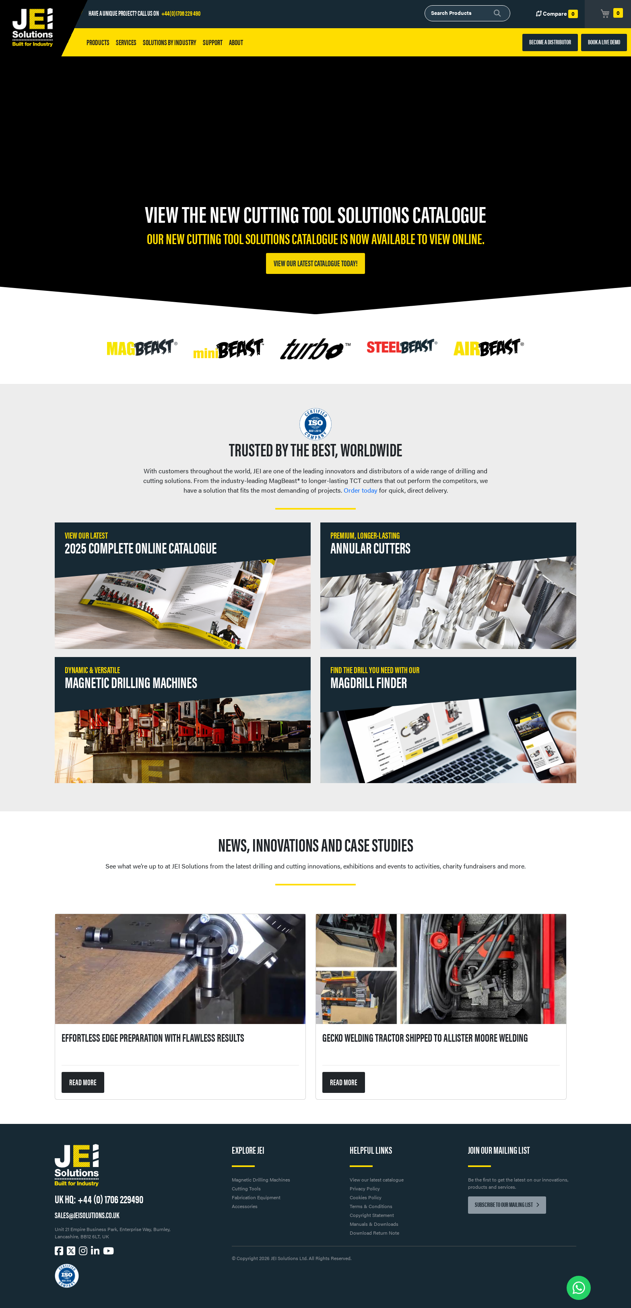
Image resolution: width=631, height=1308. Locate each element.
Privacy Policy (365, 1188)
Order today (360, 490)
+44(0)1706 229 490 (180, 13)
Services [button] (126, 42)
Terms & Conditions (371, 1206)
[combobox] (467, 13)
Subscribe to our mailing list (507, 1204)
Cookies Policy (365, 1197)
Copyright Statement (372, 1215)
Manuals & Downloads (374, 1223)
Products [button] (98, 42)
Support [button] (213, 42)
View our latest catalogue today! (315, 263)
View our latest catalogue (377, 1179)
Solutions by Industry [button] (169, 42)
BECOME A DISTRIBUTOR (550, 41)
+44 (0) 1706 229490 (110, 1198)
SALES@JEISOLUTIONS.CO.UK (87, 1215)
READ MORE (83, 1082)
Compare (557, 13)
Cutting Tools (246, 1188)
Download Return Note (374, 1232)
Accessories (245, 1206)
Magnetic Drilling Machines (261, 1179)
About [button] (236, 42)
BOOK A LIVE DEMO (604, 41)
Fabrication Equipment (256, 1197)
